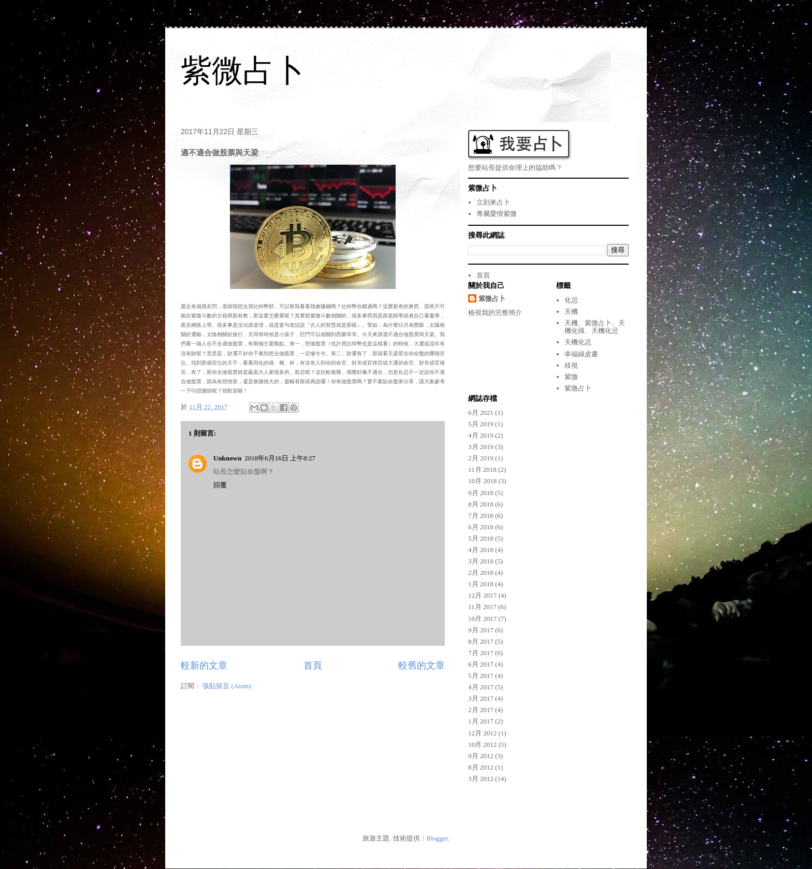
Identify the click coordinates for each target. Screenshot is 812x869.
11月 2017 (482, 607)
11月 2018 (482, 469)
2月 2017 (481, 710)
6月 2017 (481, 664)
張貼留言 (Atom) (226, 686)
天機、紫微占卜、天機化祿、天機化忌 (594, 327)
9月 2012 (481, 756)
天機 (571, 311)
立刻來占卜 (493, 202)
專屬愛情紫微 (496, 214)
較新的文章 (204, 665)
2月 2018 (481, 572)
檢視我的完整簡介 (495, 312)
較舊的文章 (421, 665)
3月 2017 (481, 698)
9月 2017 (481, 630)
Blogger (437, 838)
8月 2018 (481, 504)
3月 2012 (481, 779)
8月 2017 (481, 641)
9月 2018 (481, 493)
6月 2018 (481, 527)
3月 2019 (481, 447)
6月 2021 (481, 412)
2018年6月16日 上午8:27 (279, 458)
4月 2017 (481, 687)
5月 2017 (481, 675)
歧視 (571, 365)
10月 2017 (482, 618)
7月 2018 (481, 515)
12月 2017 (482, 595)
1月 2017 (481, 721)
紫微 (571, 377)
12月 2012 (482, 733)
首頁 (312, 665)
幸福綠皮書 (581, 354)
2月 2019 (481, 458)
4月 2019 (481, 435)
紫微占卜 (243, 70)
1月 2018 (481, 584)
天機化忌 (577, 342)
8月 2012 (481, 767)
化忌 (571, 300)
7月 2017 (481, 653)
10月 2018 (482, 481)
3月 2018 (481, 561)
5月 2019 (481, 424)
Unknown (227, 458)
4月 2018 (481, 550)
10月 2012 (482, 744)
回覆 (220, 485)
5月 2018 (481, 538)
